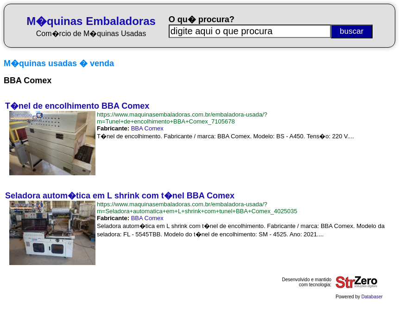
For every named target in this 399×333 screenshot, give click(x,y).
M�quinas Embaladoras (91, 21)
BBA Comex (147, 128)
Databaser (372, 296)
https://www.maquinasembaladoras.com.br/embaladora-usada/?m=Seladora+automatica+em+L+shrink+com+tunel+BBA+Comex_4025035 (197, 208)
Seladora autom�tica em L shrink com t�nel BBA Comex (119, 195)
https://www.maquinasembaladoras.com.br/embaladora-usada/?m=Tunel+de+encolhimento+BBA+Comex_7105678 (182, 118)
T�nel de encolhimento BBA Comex (77, 106)
